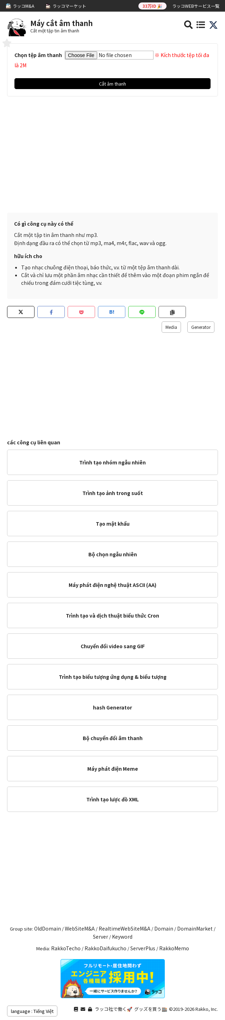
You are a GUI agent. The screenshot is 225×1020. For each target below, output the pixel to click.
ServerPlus (142, 948)
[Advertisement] (112, 156)
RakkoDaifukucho (105, 948)
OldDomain (47, 928)
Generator (201, 327)
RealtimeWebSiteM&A (124, 928)
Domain (163, 928)
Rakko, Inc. (206, 1009)
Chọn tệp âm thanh (38, 54)
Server (100, 936)
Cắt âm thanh (112, 83)
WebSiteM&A (80, 928)
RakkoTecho (66, 948)
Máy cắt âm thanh (61, 23)
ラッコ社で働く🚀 (113, 1009)
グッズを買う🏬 (150, 1009)
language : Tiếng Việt (32, 1011)
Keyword (122, 936)
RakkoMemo (174, 948)
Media (171, 327)
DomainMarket (195, 928)
